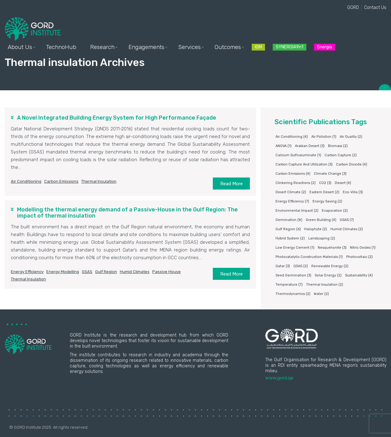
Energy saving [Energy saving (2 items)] (327, 201)
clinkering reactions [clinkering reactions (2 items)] (295, 183)
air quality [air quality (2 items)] (351, 137)
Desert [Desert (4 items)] (343, 183)
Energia (324, 47)
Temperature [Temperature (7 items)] (289, 285)
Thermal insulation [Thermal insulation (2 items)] (324, 285)
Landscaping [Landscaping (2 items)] (321, 238)
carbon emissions (61, 181)
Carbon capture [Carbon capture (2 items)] (341, 155)
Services (189, 47)
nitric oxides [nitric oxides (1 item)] (363, 248)
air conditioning (26, 181)
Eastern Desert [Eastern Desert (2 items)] (324, 192)
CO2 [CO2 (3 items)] (325, 183)
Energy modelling (62, 271)
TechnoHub (61, 47)
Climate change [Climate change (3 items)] (330, 174)
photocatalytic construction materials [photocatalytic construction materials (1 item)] (309, 257)
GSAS (87, 271)
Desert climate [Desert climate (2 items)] (290, 192)
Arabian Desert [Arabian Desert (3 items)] (310, 146)
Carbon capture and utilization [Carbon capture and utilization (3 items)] (304, 164)
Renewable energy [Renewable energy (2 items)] (329, 266)
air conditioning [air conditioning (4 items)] (291, 137)
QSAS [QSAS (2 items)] (300, 266)
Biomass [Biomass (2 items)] (338, 146)
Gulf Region (106, 271)
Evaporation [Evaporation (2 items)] (335, 211)
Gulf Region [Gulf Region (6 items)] (288, 229)
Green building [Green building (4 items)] (321, 220)
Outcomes (228, 47)
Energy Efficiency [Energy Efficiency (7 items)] (292, 201)
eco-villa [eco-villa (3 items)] (353, 192)
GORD (353, 7)
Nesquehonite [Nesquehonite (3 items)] (332, 248)
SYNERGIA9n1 (289, 47)
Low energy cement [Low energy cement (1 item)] (294, 248)
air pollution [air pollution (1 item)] (323, 137)
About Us (20, 47)
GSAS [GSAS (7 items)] (347, 220)
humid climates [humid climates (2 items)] (346, 229)
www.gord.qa (279, 378)
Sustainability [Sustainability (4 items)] (359, 275)
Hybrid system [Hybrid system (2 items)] (290, 238)
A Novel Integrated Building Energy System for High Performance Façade (116, 118)
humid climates (134, 271)
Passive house (166, 271)
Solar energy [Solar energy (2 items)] (328, 275)
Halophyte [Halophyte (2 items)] (315, 229)
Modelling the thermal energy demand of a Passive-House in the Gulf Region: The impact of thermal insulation (127, 212)
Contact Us (375, 7)
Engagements (146, 47)
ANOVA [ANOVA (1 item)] (283, 146)
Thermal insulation (98, 181)
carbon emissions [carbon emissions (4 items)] (292, 174)
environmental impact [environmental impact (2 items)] (296, 211)
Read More (231, 183)
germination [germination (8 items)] (288, 220)
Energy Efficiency (27, 271)
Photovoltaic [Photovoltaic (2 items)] (359, 257)
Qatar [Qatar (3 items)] (282, 266)
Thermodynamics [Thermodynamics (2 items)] (292, 294)
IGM (258, 47)
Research (102, 47)
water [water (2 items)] (321, 294)
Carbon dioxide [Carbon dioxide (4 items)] (351, 164)
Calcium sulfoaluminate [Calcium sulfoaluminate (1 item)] (298, 155)
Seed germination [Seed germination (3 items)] (293, 275)
